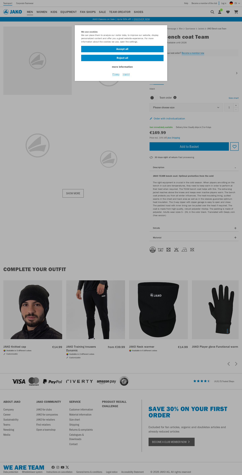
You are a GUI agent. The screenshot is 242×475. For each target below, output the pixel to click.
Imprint (126, 74)
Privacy (115, 74)
